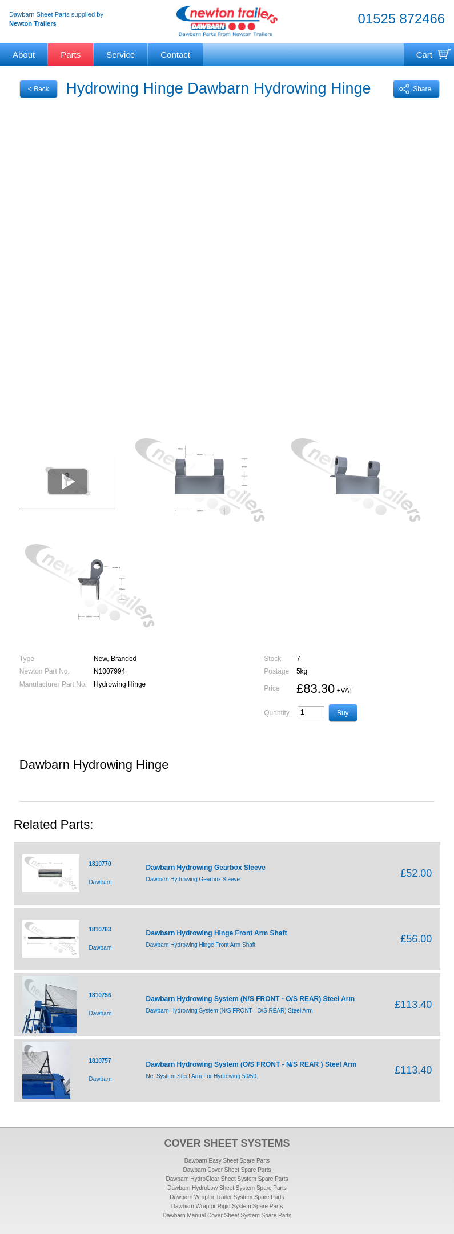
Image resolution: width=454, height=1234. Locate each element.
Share (415, 89)
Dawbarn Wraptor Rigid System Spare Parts (227, 1206)
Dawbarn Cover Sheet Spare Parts (227, 1170)
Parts (71, 54)
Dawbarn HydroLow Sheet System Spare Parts (226, 1188)
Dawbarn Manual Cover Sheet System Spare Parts (227, 1215)
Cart (424, 54)
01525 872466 (401, 18)
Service (120, 54)
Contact (175, 54)
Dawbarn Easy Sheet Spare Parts (227, 1161)
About (24, 54)
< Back (38, 89)
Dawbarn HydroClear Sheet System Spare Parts (227, 1179)
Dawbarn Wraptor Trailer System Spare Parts (227, 1197)
